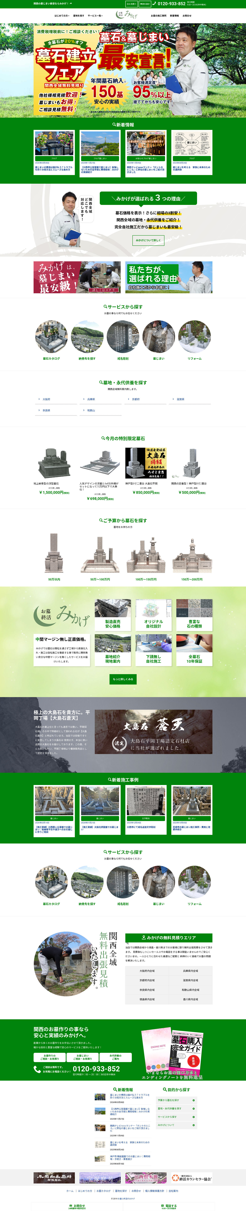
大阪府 (46, 399)
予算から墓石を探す (168, 1100)
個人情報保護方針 (154, 1191)
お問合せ (187, 15)
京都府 (136, 399)
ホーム (69, 1191)
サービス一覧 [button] (95, 15)
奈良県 (46, 410)
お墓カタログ (103, 1191)
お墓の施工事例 (158, 15)
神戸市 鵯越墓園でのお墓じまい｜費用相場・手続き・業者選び (130, 1157)
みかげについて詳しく (148, 240)
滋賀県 (180, 399)
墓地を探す (78, 15)
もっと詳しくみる (123, 679)
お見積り (131, 4)
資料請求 (145, 4)
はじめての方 (85, 1191)
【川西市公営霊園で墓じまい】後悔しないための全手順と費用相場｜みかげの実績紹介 (130, 1112)
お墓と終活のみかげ (126, 1199)
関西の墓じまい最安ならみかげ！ (53, 3)
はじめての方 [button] (62, 15)
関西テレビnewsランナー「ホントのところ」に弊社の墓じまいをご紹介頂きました (130, 1128)
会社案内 (173, 1191)
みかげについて (166, 1125)
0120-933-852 (171, 3)
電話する (169, 1206)
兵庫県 (91, 399)
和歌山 (91, 410)
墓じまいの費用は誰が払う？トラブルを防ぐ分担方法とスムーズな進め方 (130, 1096)
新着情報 (174, 15)
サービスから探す (167, 1117)
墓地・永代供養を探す (169, 1108)
